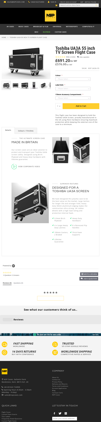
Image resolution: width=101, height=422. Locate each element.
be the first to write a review (50, 298)
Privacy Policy (57, 368)
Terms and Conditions (60, 372)
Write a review (70, 57)
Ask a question (84, 57)
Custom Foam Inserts (9, 400)
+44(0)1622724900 (37, 2)
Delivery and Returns (60, 370)
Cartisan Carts (57, 379)
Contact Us (56, 366)
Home (4, 37)
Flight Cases (6, 398)
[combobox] (79, 5)
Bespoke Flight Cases (9, 409)
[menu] (50, 29)
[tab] (8, 130)
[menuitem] (10, 26)
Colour (58, 75)
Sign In (53, 2)
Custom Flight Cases (9, 407)
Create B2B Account (68, 2)
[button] (89, 2)
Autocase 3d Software (10, 416)
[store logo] (50, 16)
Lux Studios (6, 413)
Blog (53, 376)
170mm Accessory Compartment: (68, 94)
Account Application (59, 374)
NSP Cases (56, 381)
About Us (55, 363)
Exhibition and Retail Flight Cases (14, 411)
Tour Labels (6, 403)
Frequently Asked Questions (12, 405)
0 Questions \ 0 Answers (11, 275)
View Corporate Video (26, 166)
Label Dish (59, 85)
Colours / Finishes (26, 131)
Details (8, 130)
